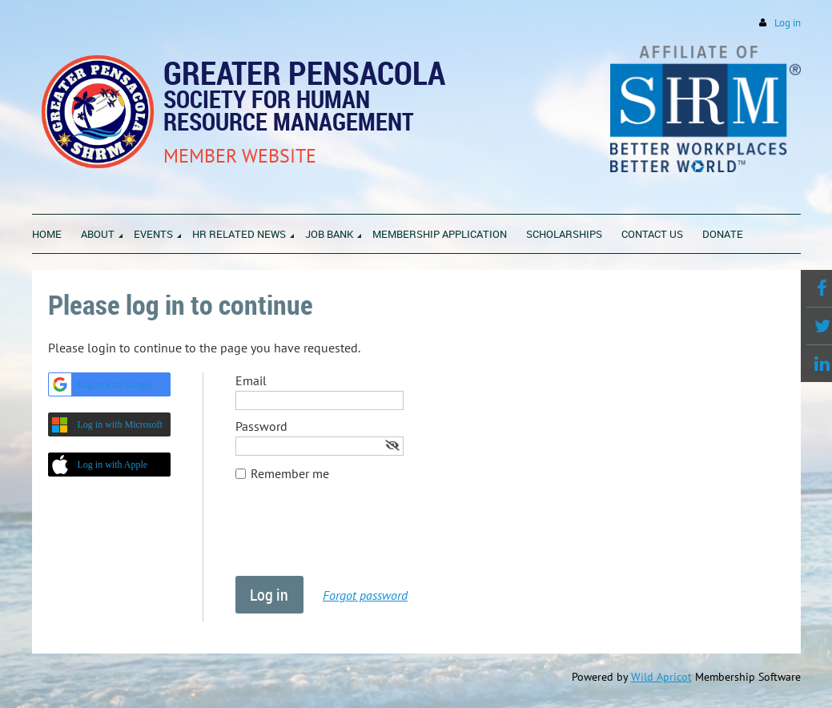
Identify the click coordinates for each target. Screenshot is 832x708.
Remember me (290, 473)
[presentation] (357, 536)
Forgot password (365, 595)
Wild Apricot (661, 677)
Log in (787, 23)
